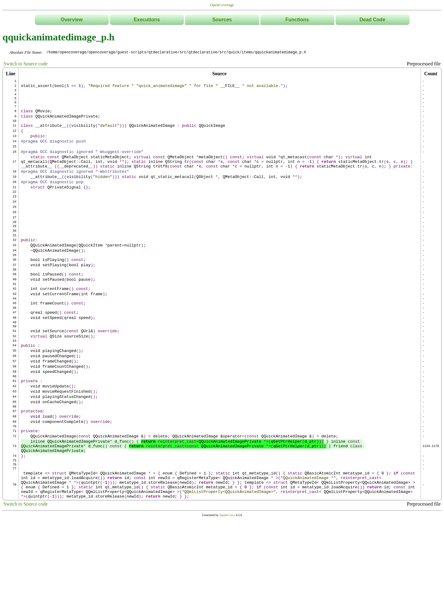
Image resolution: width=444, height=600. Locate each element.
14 (14, 154)
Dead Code (372, 19)
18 (14, 190)
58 (14, 422)
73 (14, 516)
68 (14, 481)
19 (14, 196)
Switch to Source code (25, 64)
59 (14, 428)
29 (14, 255)
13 (14, 148)
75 (14, 534)
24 (14, 226)
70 (14, 493)
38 (14, 306)
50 (14, 374)
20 (14, 202)
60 (14, 434)
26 (14, 238)
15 (14, 160)
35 (14, 289)
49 (14, 369)
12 (14, 142)
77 (14, 543)
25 (14, 232)
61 (14, 439)
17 (14, 178)
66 (14, 469)
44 (14, 341)
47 (14, 358)
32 (14, 271)
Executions (147, 19)
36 (14, 295)
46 (14, 352)
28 (14, 250)
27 (14, 244)
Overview (72, 19)
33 (14, 277)
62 (14, 445)
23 (14, 219)
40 (14, 318)
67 (14, 475)
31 (14, 266)
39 (14, 312)
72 (14, 505)
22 (14, 214)
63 (14, 451)
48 (14, 364)
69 (14, 487)
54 (14, 397)
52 (14, 386)
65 (14, 464)
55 (14, 403)
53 (14, 392)
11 (14, 136)
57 (14, 416)
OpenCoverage (222, 4)
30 (14, 260)
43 (14, 335)
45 (14, 347)
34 (14, 284)
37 (14, 301)
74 (14, 528)
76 (14, 538)
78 (14, 563)
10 (14, 130)
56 (14, 410)
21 (14, 208)
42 (14, 329)
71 (14, 498)
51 (14, 380)
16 (14, 166)
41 (14, 324)
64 (14, 458)
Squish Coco (227, 596)
